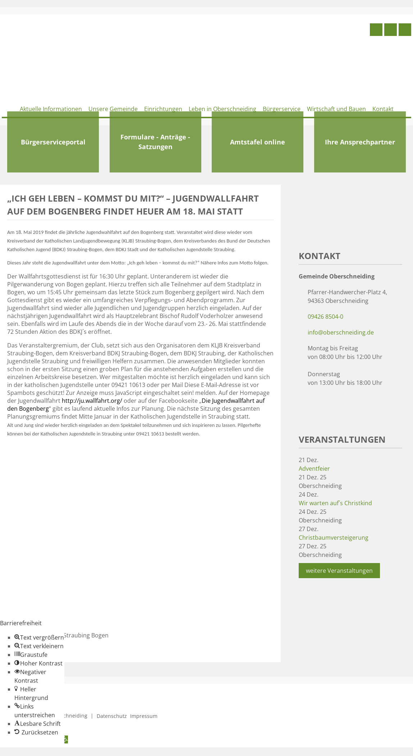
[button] (39, 637)
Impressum (143, 716)
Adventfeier (314, 468)
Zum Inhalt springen (27, 752)
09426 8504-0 (325, 317)
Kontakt (383, 109)
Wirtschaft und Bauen (336, 109)
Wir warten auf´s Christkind (335, 503)
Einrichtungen (163, 109)
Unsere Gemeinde (113, 109)
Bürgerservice (281, 109)
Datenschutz (112, 716)
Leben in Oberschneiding (222, 109)
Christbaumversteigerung (333, 537)
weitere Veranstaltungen (339, 571)
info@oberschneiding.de (341, 332)
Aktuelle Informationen (51, 109)
